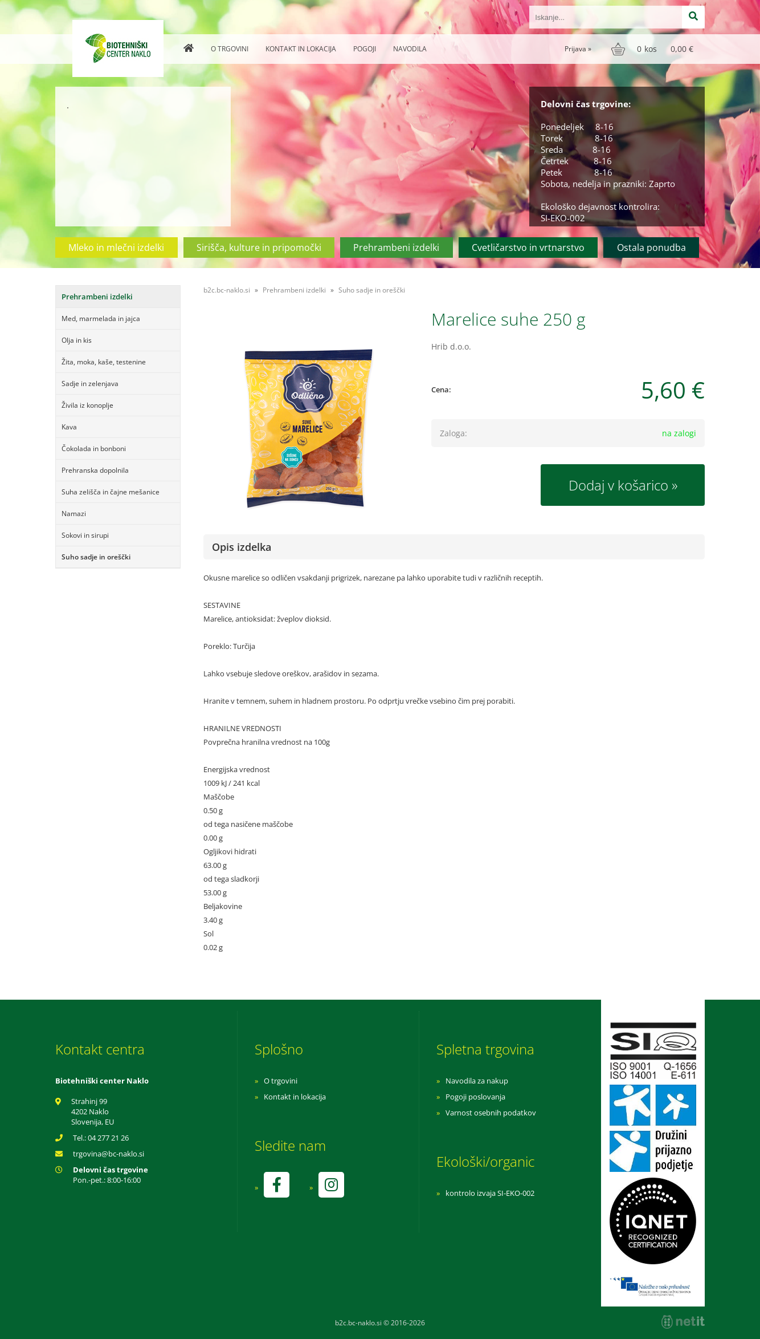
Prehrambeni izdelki (396, 247)
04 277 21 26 (108, 1138)
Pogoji (364, 49)
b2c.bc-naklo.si (226, 290)
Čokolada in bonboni (94, 448)
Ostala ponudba (651, 247)
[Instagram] (331, 1185)
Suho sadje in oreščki (96, 557)
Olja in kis (77, 340)
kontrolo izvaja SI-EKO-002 (490, 1193)
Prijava (578, 49)
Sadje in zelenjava (90, 383)
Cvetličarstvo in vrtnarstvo (528, 247)
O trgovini (229, 49)
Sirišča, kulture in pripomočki (259, 247)
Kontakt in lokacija (300, 49)
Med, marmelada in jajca (101, 318)
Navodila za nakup (477, 1081)
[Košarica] (654, 49)
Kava (69, 427)
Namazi (74, 513)
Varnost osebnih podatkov (491, 1112)
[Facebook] (276, 1185)
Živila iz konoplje (87, 405)
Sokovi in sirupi (85, 535)
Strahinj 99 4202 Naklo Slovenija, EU (92, 1111)
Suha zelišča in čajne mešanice (111, 492)
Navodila (410, 49)
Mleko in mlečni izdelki (116, 247)
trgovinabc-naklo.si (108, 1154)
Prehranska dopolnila (95, 470)
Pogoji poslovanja (475, 1097)
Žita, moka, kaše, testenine (104, 362)
